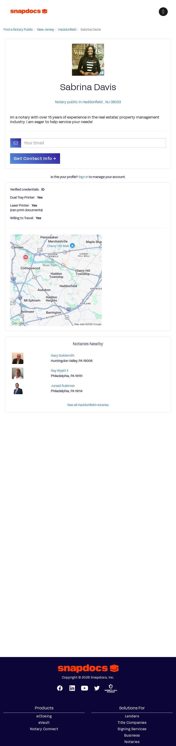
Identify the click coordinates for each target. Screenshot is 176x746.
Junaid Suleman (63, 386)
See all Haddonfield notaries (88, 405)
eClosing (44, 716)
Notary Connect (44, 729)
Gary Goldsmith (62, 355)
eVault (44, 723)
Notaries (132, 742)
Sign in (83, 177)
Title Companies (132, 723)
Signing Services (132, 729)
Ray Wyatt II (59, 371)
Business (132, 735)
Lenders (132, 716)
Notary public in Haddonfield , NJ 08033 (88, 102)
